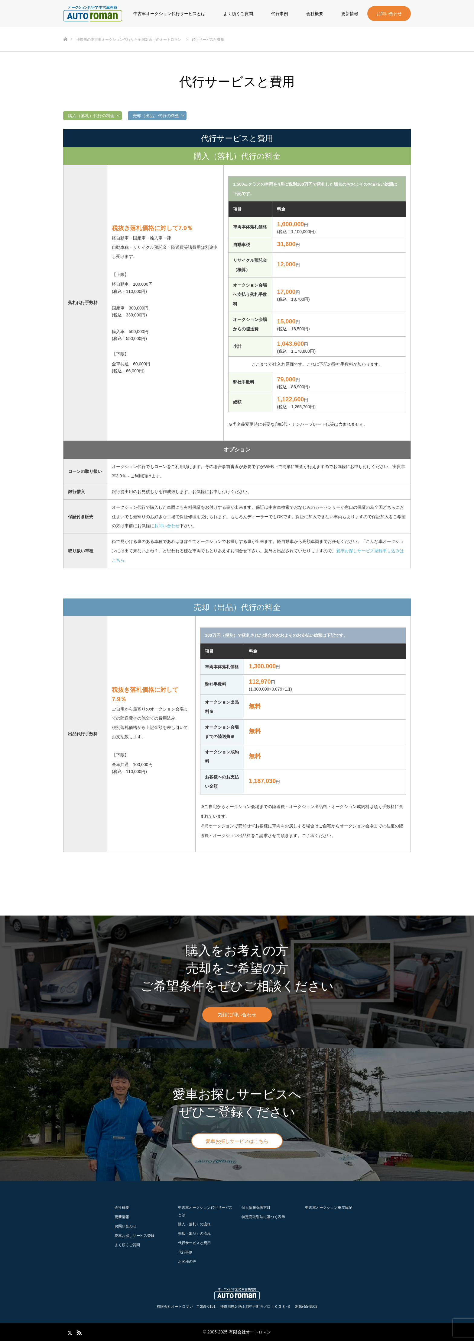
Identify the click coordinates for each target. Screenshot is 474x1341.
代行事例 (279, 13)
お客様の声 (187, 1261)
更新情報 (349, 13)
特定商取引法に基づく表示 (263, 1217)
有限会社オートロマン (250, 1332)
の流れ (194, 1224)
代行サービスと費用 (194, 1243)
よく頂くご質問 (238, 13)
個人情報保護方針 (256, 1207)
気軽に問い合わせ (237, 1014)
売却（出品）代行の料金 (156, 115)
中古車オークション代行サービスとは (169, 13)
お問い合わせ (389, 13)
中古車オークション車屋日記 (328, 1207)
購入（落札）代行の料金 (91, 115)
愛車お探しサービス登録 (134, 1236)
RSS (78, 1331)
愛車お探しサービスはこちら (237, 1141)
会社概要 (314, 13)
